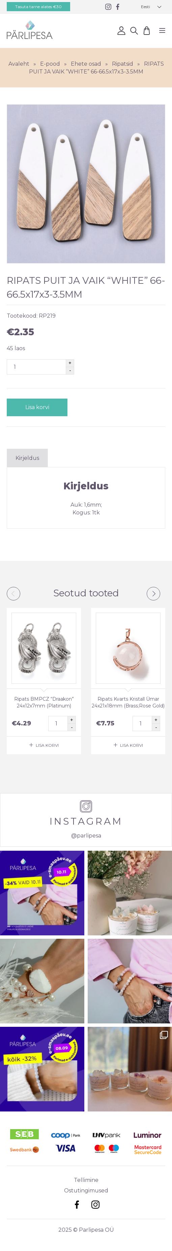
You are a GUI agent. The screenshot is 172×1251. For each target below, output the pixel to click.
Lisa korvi (37, 407)
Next (153, 593)
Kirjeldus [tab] (27, 458)
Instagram (95, 1205)
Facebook (77, 1205)
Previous (13, 593)
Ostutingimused (86, 1190)
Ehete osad (86, 64)
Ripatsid (122, 64)
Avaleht (18, 64)
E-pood (50, 64)
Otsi (134, 30)
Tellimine (86, 1180)
